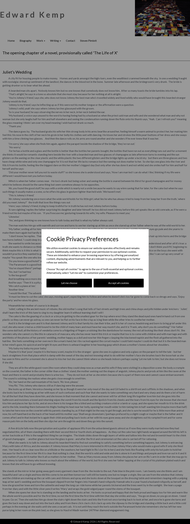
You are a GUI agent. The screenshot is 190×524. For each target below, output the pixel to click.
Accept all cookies (118, 282)
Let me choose (69, 282)
